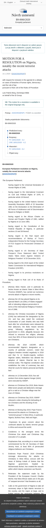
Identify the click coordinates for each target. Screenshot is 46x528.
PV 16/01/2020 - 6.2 (16, 149)
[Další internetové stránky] (30, 2)
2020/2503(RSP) (18, 74)
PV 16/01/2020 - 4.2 (16, 140)
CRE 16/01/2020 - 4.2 (17, 142)
